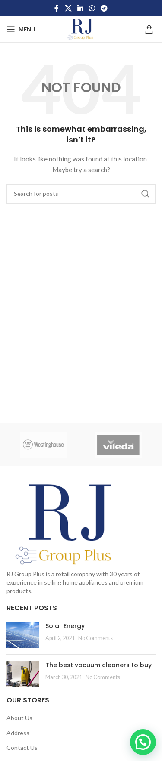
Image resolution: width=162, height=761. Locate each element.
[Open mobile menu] (21, 29)
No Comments (95, 638)
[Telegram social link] (104, 8)
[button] (143, 742)
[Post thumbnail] (22, 635)
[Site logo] (80, 28)
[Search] (81, 194)
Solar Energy (65, 626)
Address (17, 732)
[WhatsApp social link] (92, 8)
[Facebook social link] (56, 8)
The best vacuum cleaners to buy (98, 665)
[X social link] (68, 8)
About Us (19, 717)
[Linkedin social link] (80, 8)
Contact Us (22, 747)
